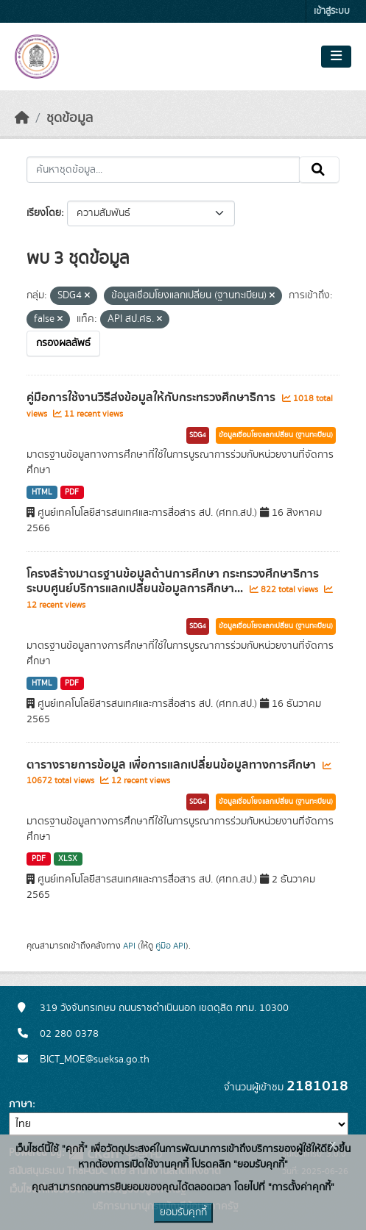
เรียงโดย (44, 213)
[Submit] (319, 170)
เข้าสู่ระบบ (332, 11)
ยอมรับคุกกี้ (183, 1212)
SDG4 (197, 435)
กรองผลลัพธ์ (63, 343)
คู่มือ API (170, 945)
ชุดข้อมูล (69, 118)
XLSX (67, 859)
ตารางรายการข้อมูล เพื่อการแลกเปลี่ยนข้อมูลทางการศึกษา (173, 764)
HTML (42, 492)
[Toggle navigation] (336, 57)
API (129, 945)
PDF (72, 492)
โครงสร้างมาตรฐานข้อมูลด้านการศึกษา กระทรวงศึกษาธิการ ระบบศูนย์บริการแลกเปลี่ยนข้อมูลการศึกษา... (173, 581)
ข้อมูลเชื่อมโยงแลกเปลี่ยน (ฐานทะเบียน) (276, 435)
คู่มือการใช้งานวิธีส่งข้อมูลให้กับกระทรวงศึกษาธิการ (152, 397)
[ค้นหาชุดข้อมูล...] (163, 170)
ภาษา (20, 1104)
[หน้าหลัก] (22, 118)
